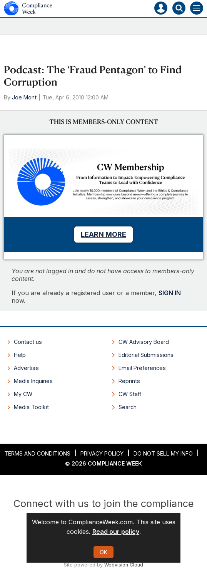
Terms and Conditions (37, 453)
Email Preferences (142, 368)
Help (20, 355)
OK (103, 552)
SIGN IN (170, 293)
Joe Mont (24, 97)
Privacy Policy (102, 453)
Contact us (28, 342)
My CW (23, 394)
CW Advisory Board (144, 342)
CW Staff (130, 394)
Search (128, 407)
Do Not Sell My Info (163, 453)
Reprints (129, 381)
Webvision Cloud (123, 565)
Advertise (26, 368)
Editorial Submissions (146, 355)
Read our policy (115, 531)
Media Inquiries (33, 381)
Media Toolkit (31, 407)
